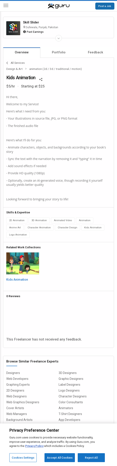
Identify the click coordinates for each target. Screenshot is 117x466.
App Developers (69, 420)
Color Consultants (71, 402)
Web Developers (17, 378)
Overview (22, 52)
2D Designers (15, 390)
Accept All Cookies (60, 457)
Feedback (95, 52)
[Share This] (41, 79)
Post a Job (104, 6)
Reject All (91, 457)
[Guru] (58, 6)
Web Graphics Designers (22, 402)
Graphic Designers (71, 378)
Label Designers (69, 384)
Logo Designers (69, 390)
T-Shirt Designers (70, 414)
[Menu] (6, 6)
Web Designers (16, 396)
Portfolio (59, 52)
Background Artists (19, 420)
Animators (66, 408)
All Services (15, 63)
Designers (13, 373)
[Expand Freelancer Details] (58, 38)
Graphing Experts (18, 384)
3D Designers (68, 373)
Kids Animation (17, 279)
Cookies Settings (23, 457)
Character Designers (73, 396)
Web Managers (16, 414)
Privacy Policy (34, 446)
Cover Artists (15, 408)
